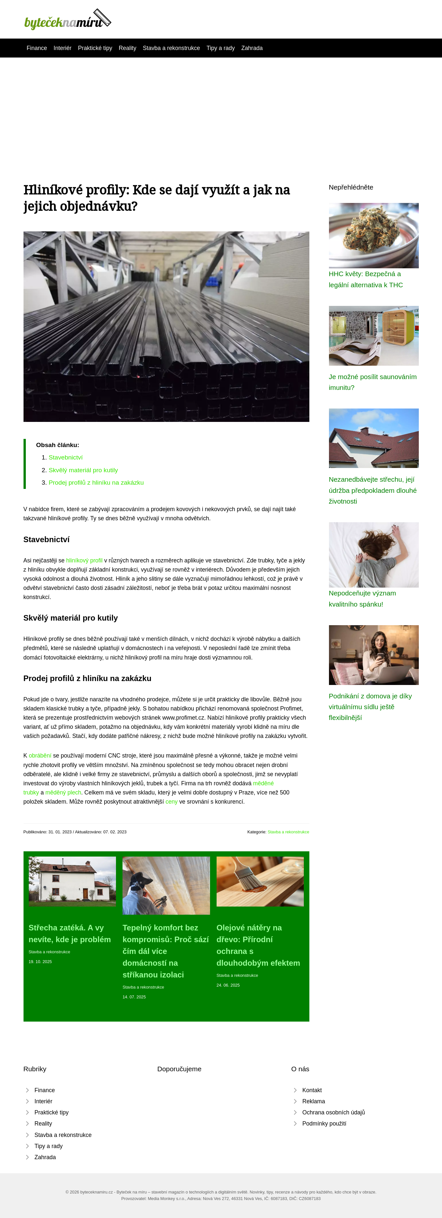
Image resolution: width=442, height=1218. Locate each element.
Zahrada (252, 48)
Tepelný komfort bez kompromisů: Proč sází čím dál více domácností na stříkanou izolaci (166, 951)
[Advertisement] (221, 106)
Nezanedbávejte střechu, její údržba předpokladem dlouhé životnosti (373, 490)
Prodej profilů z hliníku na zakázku (96, 482)
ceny (172, 801)
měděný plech (63, 792)
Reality (127, 48)
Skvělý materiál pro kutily (83, 470)
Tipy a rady (220, 48)
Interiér (63, 48)
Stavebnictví (66, 457)
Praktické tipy (95, 48)
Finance (37, 48)
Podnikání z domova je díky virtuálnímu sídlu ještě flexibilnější (370, 707)
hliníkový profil (84, 560)
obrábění (40, 755)
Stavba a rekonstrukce (171, 48)
